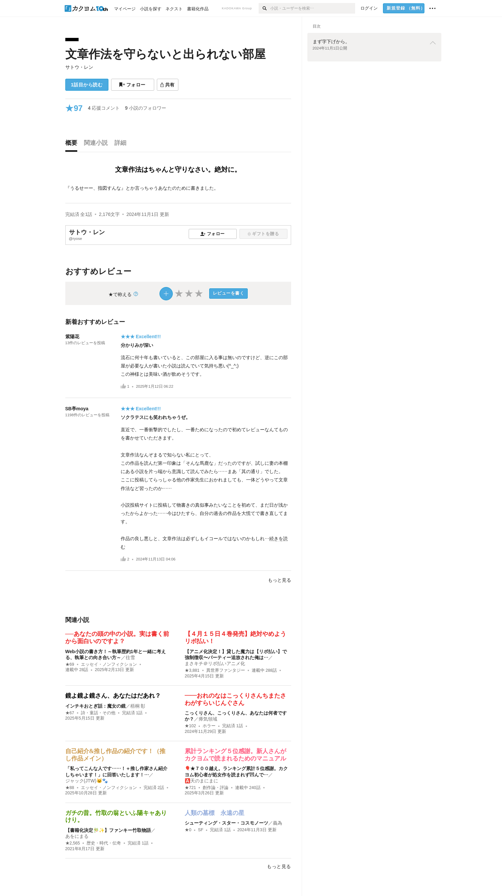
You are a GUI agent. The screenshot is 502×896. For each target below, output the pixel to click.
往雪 (130, 657)
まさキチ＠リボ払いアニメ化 (215, 663)
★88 (69, 787)
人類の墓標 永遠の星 (214, 813)
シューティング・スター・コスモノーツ (226, 823)
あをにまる (77, 836)
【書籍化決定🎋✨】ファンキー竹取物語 (108, 830)
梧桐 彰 (138, 706)
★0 (188, 830)
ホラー (209, 726)
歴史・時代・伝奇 (104, 843)
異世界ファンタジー (225, 670)
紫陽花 (72, 336)
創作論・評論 (215, 787)
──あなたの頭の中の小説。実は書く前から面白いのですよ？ (117, 638)
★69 (69, 664)
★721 (190, 787)
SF (200, 830)
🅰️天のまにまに (201, 780)
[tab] (73, 144)
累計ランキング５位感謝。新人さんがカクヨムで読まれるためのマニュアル (235, 755)
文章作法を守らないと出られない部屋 (165, 54)
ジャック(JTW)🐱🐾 (86, 780)
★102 (190, 726)
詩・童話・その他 (98, 713)
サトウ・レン (79, 67)
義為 (277, 823)
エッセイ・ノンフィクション (109, 664)
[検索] (264, 8)
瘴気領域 (208, 719)
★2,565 (72, 843)
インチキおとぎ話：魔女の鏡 (95, 706)
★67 (69, 713)
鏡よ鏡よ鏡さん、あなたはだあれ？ (113, 695)
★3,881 (192, 670)
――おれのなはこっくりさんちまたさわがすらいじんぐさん (235, 699)
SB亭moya (77, 408)
